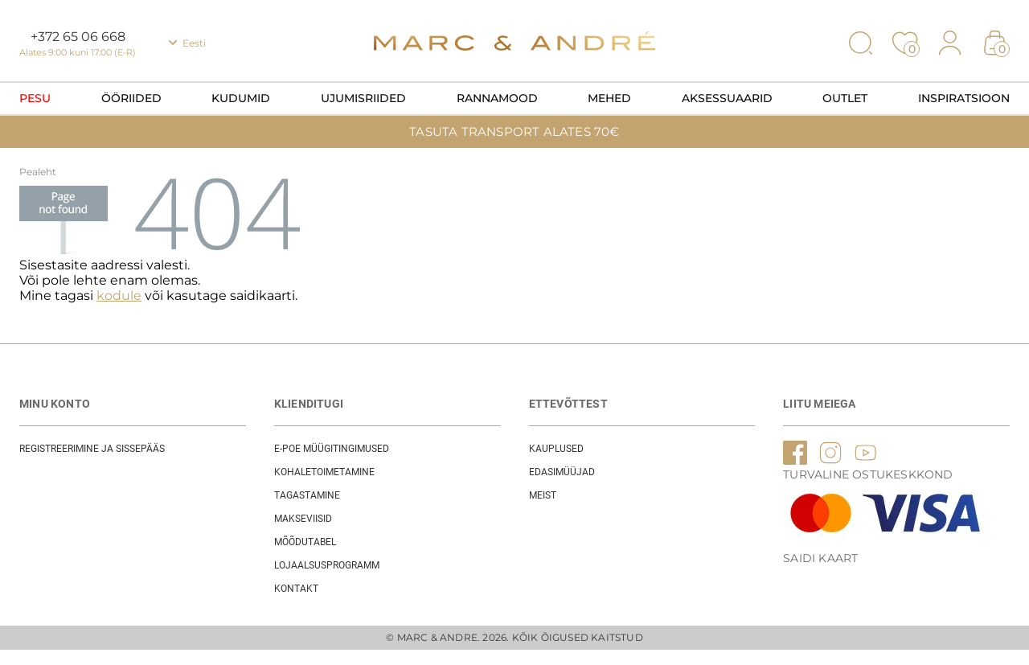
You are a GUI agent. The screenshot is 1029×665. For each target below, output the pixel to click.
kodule (118, 295)
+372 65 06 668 (78, 36)
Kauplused (556, 448)
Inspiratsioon (964, 98)
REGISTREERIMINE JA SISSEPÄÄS (92, 448)
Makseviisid (303, 518)
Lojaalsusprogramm (326, 565)
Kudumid (240, 98)
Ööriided (131, 98)
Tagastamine (307, 495)
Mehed (609, 98)
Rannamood (497, 98)
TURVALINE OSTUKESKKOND (868, 474)
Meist (542, 495)
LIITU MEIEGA (819, 403)
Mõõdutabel (305, 542)
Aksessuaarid (727, 98)
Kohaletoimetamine (324, 472)
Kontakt (296, 588)
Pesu (35, 98)
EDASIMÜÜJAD (562, 472)
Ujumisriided (363, 98)
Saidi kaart (820, 558)
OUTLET (844, 98)
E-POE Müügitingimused (331, 448)
